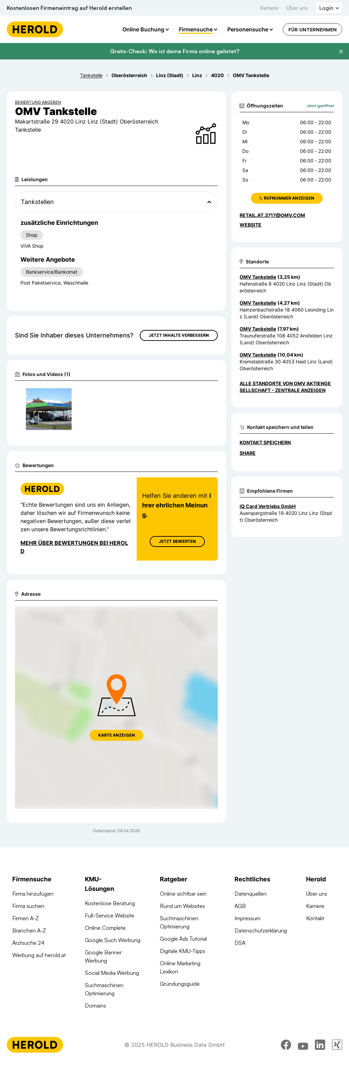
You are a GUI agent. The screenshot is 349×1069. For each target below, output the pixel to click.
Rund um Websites (182, 905)
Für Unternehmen (312, 29)
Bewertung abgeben (38, 102)
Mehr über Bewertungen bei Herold (74, 546)
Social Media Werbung (112, 972)
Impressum (247, 918)
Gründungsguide (180, 983)
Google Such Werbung (112, 940)
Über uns (297, 7)
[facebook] (286, 1045)
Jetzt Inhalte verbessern (179, 335)
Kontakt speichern (265, 442)
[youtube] (303, 1045)
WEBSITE (250, 225)
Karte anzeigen (116, 735)
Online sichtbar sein (183, 893)
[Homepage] (35, 29)
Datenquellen (250, 893)
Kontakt (315, 918)
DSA (239, 942)
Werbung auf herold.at (39, 955)
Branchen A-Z (29, 930)
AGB (240, 905)
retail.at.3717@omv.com (272, 215)
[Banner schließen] (341, 51)
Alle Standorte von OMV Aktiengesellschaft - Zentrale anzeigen (285, 386)
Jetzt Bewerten (177, 541)
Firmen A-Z (25, 918)
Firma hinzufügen (33, 893)
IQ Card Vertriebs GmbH (267, 506)
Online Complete (105, 927)
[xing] (337, 1045)
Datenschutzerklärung (260, 930)
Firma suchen (28, 905)
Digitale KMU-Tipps (182, 951)
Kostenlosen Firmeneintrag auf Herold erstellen (69, 7)
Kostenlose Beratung (110, 903)
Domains (95, 1005)
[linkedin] (320, 1045)
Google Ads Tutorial (183, 938)
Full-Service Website (109, 915)
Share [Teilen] (248, 453)
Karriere (269, 7)
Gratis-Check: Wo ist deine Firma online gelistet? (174, 51)
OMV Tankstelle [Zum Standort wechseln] (258, 277)
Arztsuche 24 (28, 942)
